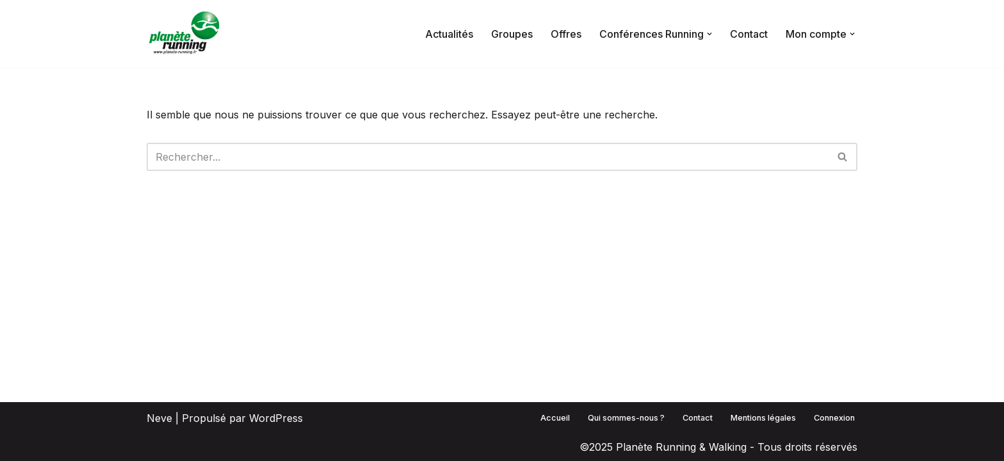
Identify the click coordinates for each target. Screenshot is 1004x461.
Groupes (512, 34)
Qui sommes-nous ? (626, 418)
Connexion (834, 418)
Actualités (449, 34)
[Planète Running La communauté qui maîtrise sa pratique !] (185, 34)
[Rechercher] (488, 157)
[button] (709, 33)
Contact (749, 34)
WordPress (276, 418)
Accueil (555, 418)
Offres (566, 34)
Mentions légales (763, 418)
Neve (159, 418)
